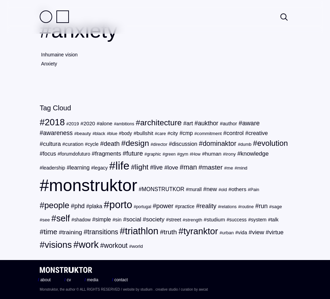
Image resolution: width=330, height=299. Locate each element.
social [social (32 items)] (133, 219)
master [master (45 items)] (212, 167)
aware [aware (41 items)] (251, 123)
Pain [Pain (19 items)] (254, 189)
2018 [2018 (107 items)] (55, 122)
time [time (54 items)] (50, 232)
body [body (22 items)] (126, 133)
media (91, 279)
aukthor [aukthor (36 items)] (208, 123)
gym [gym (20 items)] (184, 154)
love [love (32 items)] (172, 167)
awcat (203, 289)
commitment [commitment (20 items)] (209, 133)
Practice (62, 16)
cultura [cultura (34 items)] (52, 144)
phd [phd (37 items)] (79, 206)
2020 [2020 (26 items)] (89, 123)
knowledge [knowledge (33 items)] (255, 153)
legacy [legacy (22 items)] (101, 168)
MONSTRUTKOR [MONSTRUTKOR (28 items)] (163, 189)
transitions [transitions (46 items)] (102, 232)
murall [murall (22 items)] (195, 189)
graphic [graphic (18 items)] (154, 154)
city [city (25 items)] (174, 133)
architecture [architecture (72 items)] (161, 122)
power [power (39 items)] (164, 206)
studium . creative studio (159, 289)
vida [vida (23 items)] (242, 232)
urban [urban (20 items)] (228, 232)
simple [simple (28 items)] (103, 219)
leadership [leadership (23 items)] (53, 168)
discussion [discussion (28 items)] (184, 144)
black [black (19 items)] (100, 133)
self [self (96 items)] (63, 218)
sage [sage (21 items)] (277, 206)
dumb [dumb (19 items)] (246, 144)
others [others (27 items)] (238, 189)
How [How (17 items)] (196, 154)
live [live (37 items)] (158, 167)
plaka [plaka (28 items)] (95, 206)
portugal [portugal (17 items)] (143, 206)
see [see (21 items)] (46, 219)
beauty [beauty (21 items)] (84, 133)
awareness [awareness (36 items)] (58, 132)
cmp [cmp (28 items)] (187, 133)
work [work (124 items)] (89, 244)
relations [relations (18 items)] (228, 206)
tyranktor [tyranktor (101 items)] (200, 231)
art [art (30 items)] (189, 123)
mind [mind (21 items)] (242, 168)
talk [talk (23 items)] (274, 219)
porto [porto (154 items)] (120, 204)
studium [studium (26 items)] (216, 219)
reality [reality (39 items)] (207, 206)
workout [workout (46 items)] (116, 245)
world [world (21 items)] (137, 246)
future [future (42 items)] (134, 153)
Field (46, 16)
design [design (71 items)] (137, 143)
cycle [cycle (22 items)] (93, 144)
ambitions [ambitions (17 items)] (125, 123)
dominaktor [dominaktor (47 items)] (219, 143)
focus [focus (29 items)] (49, 154)
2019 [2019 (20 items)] (74, 123)
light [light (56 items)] (142, 167)
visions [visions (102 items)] (58, 245)
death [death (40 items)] (112, 143)
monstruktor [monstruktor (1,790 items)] (93, 185)
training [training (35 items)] (72, 232)
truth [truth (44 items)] (170, 232)
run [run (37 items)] (263, 206)
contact (120, 279)
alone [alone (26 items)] (106, 123)
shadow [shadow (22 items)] (82, 219)
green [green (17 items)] (170, 154)
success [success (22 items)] (238, 219)
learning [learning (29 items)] (80, 168)
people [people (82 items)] (56, 205)
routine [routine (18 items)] (247, 206)
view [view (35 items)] (258, 232)
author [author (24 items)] (230, 123)
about (44, 279)
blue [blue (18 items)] (113, 133)
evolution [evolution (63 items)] (272, 143)
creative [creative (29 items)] (258, 133)
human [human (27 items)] (213, 154)
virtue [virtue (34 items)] (276, 232)
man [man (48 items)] (190, 167)
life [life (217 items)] (122, 165)
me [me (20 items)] (230, 168)
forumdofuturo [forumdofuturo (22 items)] (75, 154)
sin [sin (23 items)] (118, 219)
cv (67, 279)
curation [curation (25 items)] (74, 144)
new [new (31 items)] (211, 189)
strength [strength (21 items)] (193, 219)
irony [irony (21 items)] (231, 154)
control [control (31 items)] (235, 133)
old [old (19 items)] (224, 189)
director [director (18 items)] (160, 144)
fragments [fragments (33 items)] (108, 153)
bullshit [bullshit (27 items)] (144, 133)
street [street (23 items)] (175, 219)
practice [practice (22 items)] (186, 206)
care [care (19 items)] (161, 133)
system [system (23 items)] (259, 219)
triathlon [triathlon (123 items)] (141, 231)
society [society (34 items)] (155, 219)
